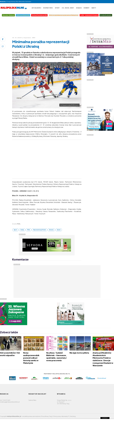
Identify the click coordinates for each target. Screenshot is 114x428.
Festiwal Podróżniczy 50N (39, 15)
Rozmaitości (48, 7)
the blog (73, 416)
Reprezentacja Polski (39, 229)
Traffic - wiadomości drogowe (89, 15)
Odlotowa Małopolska (23, 15)
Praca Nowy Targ (46, 416)
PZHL (28, 229)
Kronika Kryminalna (105, 15)
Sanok (58, 229)
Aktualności (36, 7)
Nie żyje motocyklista (79, 353)
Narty (94, 7)
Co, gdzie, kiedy (68, 7)
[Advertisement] (57, 26)
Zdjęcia (79, 7)
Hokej (22, 229)
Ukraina (51, 229)
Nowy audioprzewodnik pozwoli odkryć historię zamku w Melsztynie (31, 358)
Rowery (87, 7)
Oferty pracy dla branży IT (61, 416)
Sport (57, 7)
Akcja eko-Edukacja (8, 15)
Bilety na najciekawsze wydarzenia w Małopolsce (63, 15)
